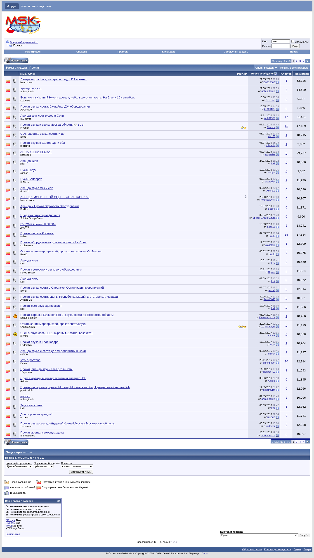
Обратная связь (252, 549)
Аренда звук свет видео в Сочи (42, 115)
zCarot (204, 553)
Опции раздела (264, 67)
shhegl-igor (269, 362)
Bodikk (24, 209)
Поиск (293, 51)
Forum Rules (13, 534)
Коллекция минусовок (36, 6)
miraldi (24, 336)
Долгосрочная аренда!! (36, 414)
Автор (31, 73)
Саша (23, 363)
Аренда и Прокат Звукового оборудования (49, 206)
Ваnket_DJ (269, 371)
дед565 (24, 227)
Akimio (24, 381)
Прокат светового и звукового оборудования (51, 269)
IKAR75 (24, 182)
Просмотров (301, 73)
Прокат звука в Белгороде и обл (42, 142)
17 (286, 117)
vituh (272, 344)
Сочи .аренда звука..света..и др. (42, 133)
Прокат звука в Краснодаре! (39, 342)
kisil (22, 164)
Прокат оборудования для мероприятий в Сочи (53, 242)
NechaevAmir (27, 200)
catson (24, 354)
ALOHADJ (26, 109)
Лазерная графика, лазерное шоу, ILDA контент (53, 79)
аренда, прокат (31, 88)
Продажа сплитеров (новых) (40, 215)
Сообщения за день (236, 51)
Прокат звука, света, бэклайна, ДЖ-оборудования (55, 106)
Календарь (168, 51)
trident (23, 236)
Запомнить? (300, 42)
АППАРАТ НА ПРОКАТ (36, 151)
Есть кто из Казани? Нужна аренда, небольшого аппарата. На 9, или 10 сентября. (77, 97)
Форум (12, 6)
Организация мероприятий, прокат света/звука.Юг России (61, 251)
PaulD (272, 236)
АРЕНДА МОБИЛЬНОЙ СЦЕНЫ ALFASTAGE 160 (54, 197)
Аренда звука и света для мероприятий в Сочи (53, 351)
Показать (66, 463)
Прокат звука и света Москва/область (46, 124)
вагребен (25, 154)
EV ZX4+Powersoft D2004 (38, 224)
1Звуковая (26, 372)
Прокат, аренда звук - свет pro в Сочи (46, 369)
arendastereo (27, 435)
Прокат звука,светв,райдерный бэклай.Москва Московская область (67, 423)
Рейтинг (242, 73)
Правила (123, 51)
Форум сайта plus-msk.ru (24, 42)
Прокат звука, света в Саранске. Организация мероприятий (62, 287)
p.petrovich (26, 390)
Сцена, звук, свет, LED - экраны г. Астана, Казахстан (56, 333)
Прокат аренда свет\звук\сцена (42, 432)
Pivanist (24, 127)
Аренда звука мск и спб (36, 188)
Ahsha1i (24, 191)
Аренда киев (29, 161)
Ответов (286, 73)
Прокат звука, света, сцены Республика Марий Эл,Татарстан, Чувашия (69, 296)
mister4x (25, 145)
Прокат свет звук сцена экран (40, 305)
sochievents (26, 245)
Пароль (266, 46)
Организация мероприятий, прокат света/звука (53, 324)
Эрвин (271, 272)
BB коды (10, 520)
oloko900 (270, 245)
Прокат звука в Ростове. (37, 233)
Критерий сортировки (18, 463)
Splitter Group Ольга (31, 218)
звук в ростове (30, 360)
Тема (23, 73)
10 (286, 361)
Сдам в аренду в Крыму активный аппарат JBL (53, 378)
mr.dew (24, 417)
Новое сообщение (262, 73)
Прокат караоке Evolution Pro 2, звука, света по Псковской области (66, 314)
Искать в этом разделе (294, 67)
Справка (81, 51)
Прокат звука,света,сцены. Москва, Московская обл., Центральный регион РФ (75, 387)
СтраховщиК (27, 327)
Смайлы (10, 523)
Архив (297, 549)
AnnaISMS (26, 299)
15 (286, 234)
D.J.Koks (25, 100)
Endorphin (26, 345)
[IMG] (9, 525)
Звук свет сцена (31, 405)
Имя (264, 41)
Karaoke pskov (28, 317)
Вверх (307, 549)
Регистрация (32, 51)
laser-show (26, 82)
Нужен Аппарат (31, 179)
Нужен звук (28, 170)
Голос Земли (27, 272)
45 (286, 126)
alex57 (24, 136)
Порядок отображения (46, 463)
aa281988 (25, 118)
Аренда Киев (29, 278)
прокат (25, 396)
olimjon (24, 173)
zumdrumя (26, 426)
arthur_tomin (27, 91)
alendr (23, 290)
